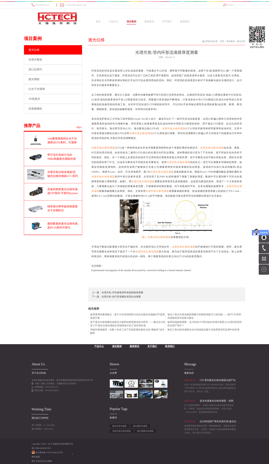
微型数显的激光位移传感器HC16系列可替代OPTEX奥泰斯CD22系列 (62, 227)
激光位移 (241, 41)
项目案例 (230, 41)
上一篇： (117, 292)
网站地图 (36, 457)
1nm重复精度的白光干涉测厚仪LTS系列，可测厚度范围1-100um (62, 142)
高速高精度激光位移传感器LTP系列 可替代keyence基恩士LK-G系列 (62, 193)
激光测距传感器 (140, 426)
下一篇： (116, 296)
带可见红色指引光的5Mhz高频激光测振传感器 (61, 158)
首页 (98, 21)
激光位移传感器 (119, 426)
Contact (230, 5)
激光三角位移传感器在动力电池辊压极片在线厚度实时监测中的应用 (203, 329)
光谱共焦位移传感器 (121, 431)
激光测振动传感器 (145, 431)
